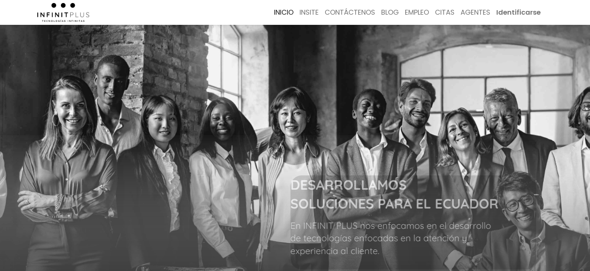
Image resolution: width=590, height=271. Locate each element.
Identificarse (518, 12)
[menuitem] (284, 12)
